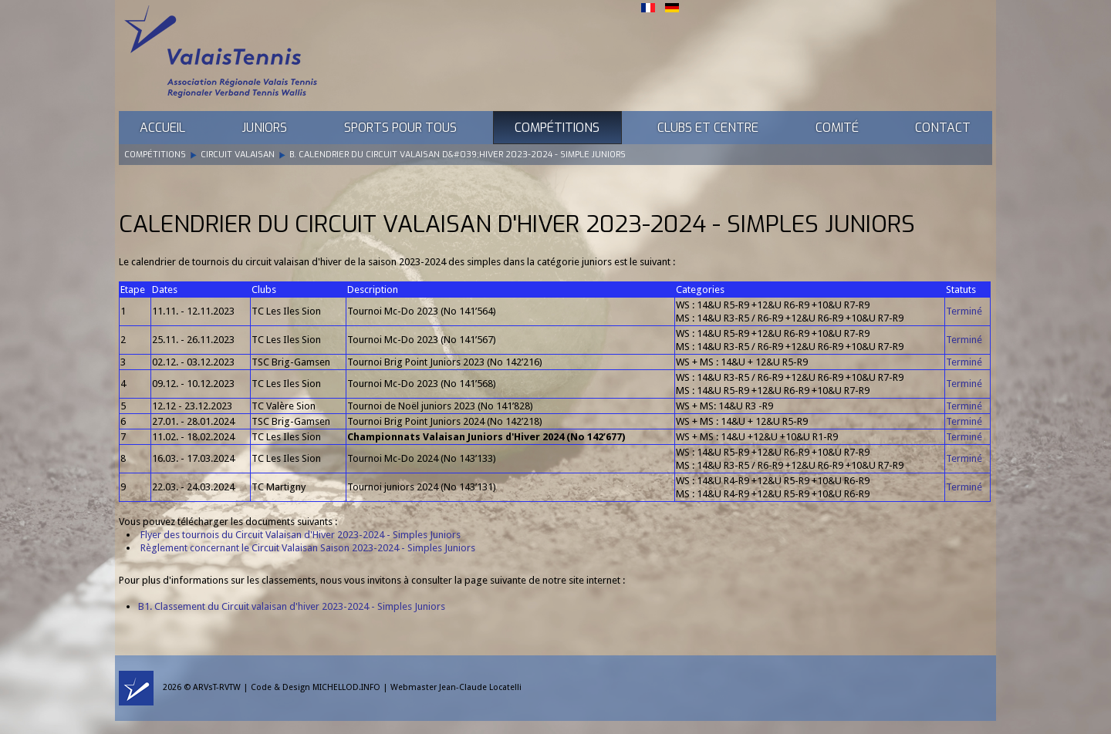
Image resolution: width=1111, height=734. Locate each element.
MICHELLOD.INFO (346, 687)
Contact (943, 128)
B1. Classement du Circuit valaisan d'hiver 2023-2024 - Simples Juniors (291, 606)
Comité (837, 128)
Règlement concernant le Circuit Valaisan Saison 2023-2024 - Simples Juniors (306, 548)
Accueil (162, 128)
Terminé (964, 311)
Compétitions (557, 128)
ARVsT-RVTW (217, 687)
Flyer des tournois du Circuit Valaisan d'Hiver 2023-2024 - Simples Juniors (300, 534)
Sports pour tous (400, 128)
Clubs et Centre (707, 128)
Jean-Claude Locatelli (480, 687)
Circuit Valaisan (238, 154)
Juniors (264, 128)
